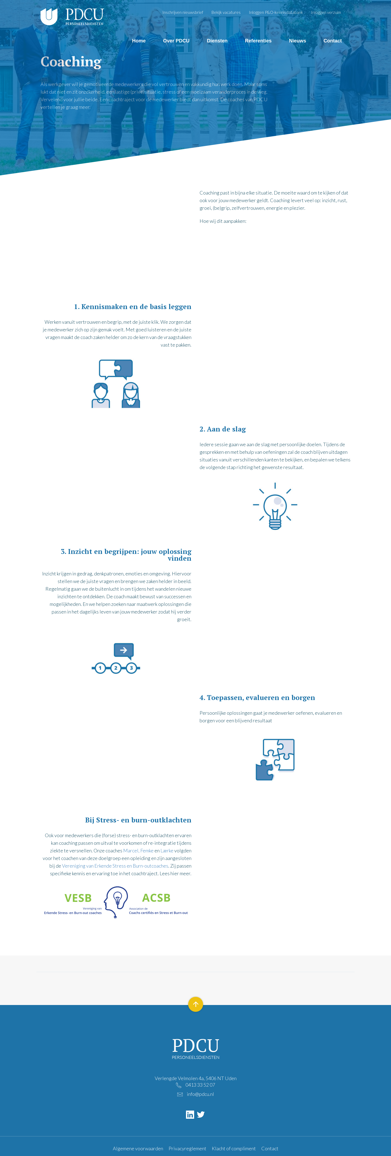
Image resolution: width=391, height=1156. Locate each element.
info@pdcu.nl (200, 1094)
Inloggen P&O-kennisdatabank (276, 12)
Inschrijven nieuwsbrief (182, 12)
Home (139, 41)
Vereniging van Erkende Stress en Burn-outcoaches (115, 866)
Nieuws (297, 41)
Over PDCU (176, 41)
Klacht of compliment (234, 1148)
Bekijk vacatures (226, 12)
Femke (147, 850)
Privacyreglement (187, 1148)
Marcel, (131, 850)
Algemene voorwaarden (138, 1148)
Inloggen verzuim (326, 12)
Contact (333, 41)
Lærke (166, 850)
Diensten (217, 41)
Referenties (258, 41)
